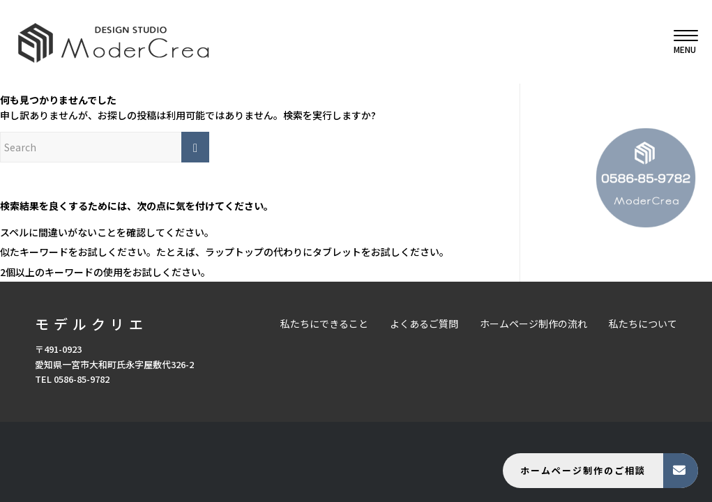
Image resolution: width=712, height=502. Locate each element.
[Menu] (681, 42)
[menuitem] (681, 42)
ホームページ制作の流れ (533, 323)
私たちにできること (324, 323)
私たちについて (643, 323)
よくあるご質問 (424, 323)
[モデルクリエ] (113, 42)
